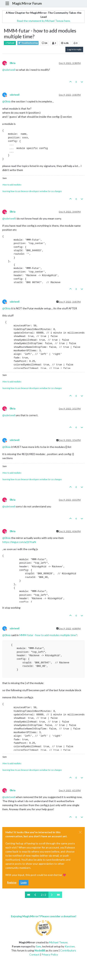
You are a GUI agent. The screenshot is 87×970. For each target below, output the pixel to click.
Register (12, 882)
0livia (12, 63)
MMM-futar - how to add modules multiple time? (48, 635)
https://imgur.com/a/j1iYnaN (19, 542)
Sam (38, 946)
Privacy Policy (49, 954)
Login (24, 882)
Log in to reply (74, 49)
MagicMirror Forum (27, 3)
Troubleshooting (28, 43)
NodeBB (40, 950)
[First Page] (28, 895)
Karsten (70, 946)
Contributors (68, 950)
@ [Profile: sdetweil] (8, 69)
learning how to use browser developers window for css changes (32, 191)
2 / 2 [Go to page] (43, 894)
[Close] (80, 832)
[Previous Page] (35, 895)
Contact (34, 954)
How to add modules (12, 184)
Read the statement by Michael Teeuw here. (43, 20)
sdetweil (14, 94)
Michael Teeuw (58, 942)
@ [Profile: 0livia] (6, 101)
